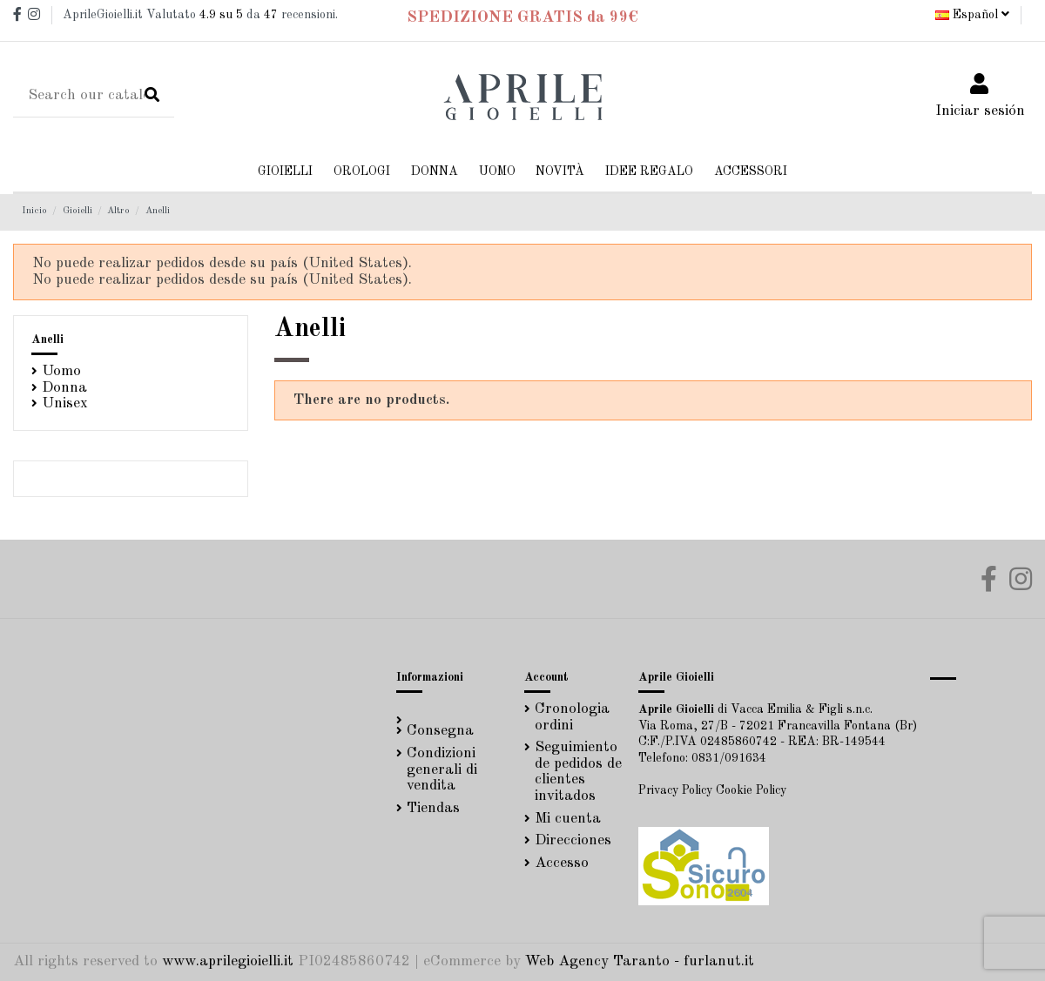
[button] (435, 171)
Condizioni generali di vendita (442, 769)
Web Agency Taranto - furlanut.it (639, 961)
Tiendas (433, 808)
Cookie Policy (751, 790)
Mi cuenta (568, 818)
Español (972, 15)
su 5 (221, 15)
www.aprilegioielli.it (227, 961)
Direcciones (573, 840)
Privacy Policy (675, 790)
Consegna (440, 730)
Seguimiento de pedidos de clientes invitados (578, 771)
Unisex (65, 403)
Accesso (562, 863)
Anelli (47, 339)
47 (271, 15)
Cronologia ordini (572, 717)
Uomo (61, 371)
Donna (64, 387)
